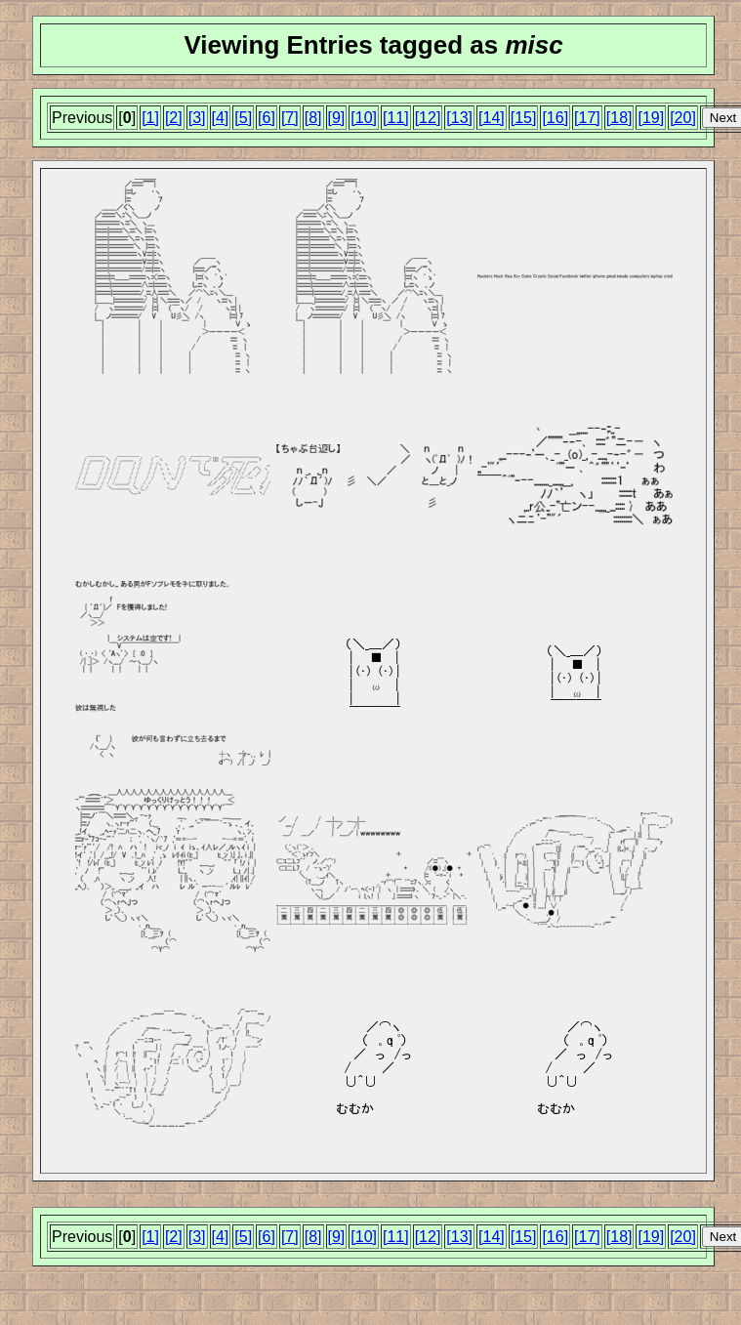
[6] (266, 117)
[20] (683, 117)
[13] (459, 117)
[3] (197, 117)
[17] (587, 117)
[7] (290, 117)
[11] (396, 117)
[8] (313, 117)
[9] (337, 117)
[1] (150, 117)
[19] (651, 117)
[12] (428, 117)
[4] (220, 117)
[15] (524, 117)
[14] (491, 117)
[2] (174, 117)
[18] (619, 117)
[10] (363, 117)
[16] (555, 117)
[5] (243, 117)
